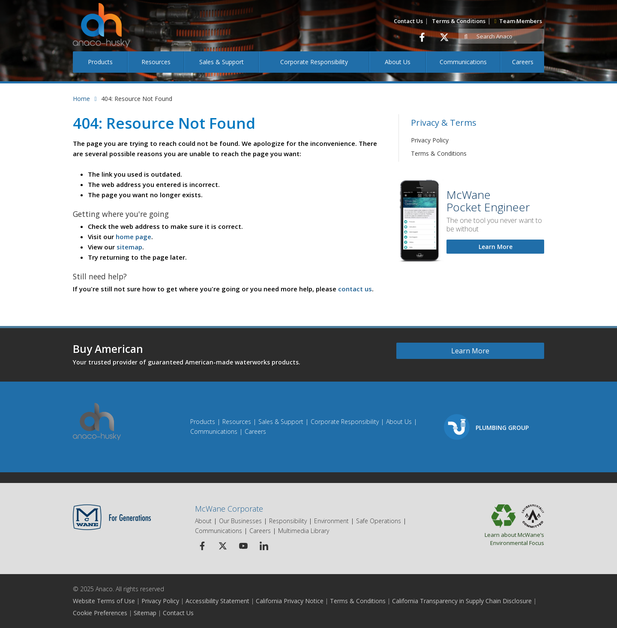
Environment (331, 521)
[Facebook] (421, 37)
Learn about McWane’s (491, 538)
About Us (397, 62)
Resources (156, 62)
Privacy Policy (430, 140)
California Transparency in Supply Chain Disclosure (462, 601)
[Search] (508, 36)
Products (100, 62)
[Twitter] (444, 37)
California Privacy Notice (289, 601)
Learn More (495, 247)
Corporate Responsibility (314, 62)
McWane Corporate (229, 509)
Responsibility (288, 521)
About (203, 521)
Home (81, 99)
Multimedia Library (303, 531)
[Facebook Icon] (202, 546)
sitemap (129, 247)
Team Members (518, 21)
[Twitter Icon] (223, 546)
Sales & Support (221, 62)
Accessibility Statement (217, 601)
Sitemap (145, 613)
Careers (522, 62)
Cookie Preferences (100, 613)
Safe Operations (378, 521)
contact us (355, 288)
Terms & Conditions (458, 21)
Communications (463, 62)
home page (133, 236)
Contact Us (408, 21)
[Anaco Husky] (101, 31)
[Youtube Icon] (243, 546)
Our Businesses (240, 521)
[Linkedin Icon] (264, 546)
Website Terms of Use (104, 601)
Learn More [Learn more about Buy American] (470, 350)
